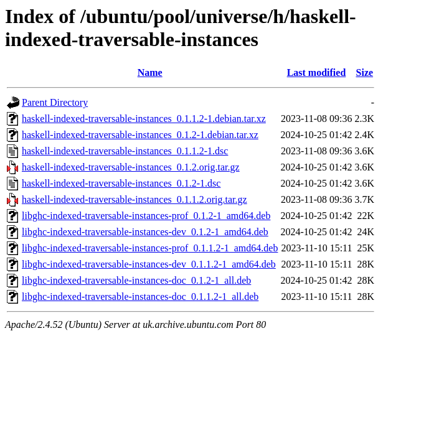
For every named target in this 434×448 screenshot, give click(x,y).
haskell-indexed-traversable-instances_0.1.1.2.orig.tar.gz (134, 199)
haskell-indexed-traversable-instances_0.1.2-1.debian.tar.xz (140, 134)
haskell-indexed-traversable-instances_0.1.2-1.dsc (121, 183)
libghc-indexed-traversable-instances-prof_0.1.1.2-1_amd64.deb (150, 248)
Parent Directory (55, 102)
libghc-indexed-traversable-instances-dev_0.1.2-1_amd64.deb (145, 231)
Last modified (316, 72)
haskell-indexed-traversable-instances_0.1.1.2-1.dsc (125, 151)
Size (365, 72)
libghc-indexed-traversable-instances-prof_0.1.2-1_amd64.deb (146, 215)
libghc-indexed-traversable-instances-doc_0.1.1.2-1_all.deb (140, 296)
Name (150, 72)
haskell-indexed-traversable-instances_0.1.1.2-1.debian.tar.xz (144, 118)
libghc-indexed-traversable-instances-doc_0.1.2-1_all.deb (136, 280)
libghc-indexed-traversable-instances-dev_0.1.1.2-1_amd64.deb (149, 264)
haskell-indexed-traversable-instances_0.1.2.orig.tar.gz (131, 167)
